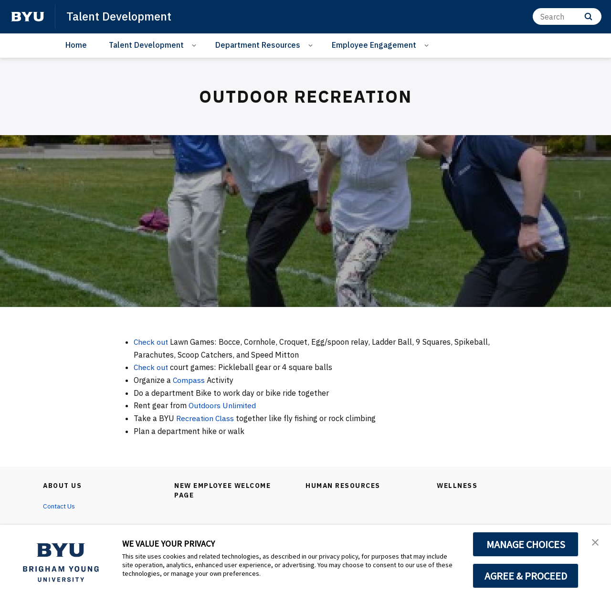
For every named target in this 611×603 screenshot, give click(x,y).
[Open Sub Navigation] (195, 45)
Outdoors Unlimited (224, 405)
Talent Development (119, 16)
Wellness (457, 485)
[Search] (567, 16)
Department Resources (257, 45)
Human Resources (343, 485)
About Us (63, 485)
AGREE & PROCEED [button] (526, 575)
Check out (151, 342)
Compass (190, 380)
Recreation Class (206, 418)
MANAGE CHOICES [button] (525, 544)
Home (76, 45)
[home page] (27, 16)
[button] (595, 542)
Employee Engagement (374, 45)
